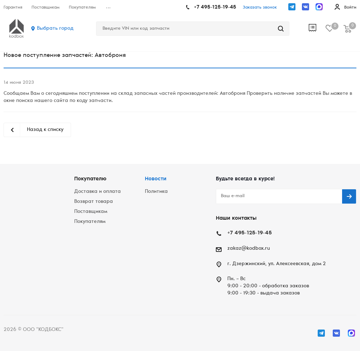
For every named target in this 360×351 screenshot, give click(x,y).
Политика (156, 191)
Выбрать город (55, 28)
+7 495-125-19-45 (215, 7)
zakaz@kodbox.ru (248, 248)
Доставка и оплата (97, 191)
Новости (155, 179)
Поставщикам (90, 211)
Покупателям (89, 221)
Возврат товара (93, 201)
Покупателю (90, 179)
